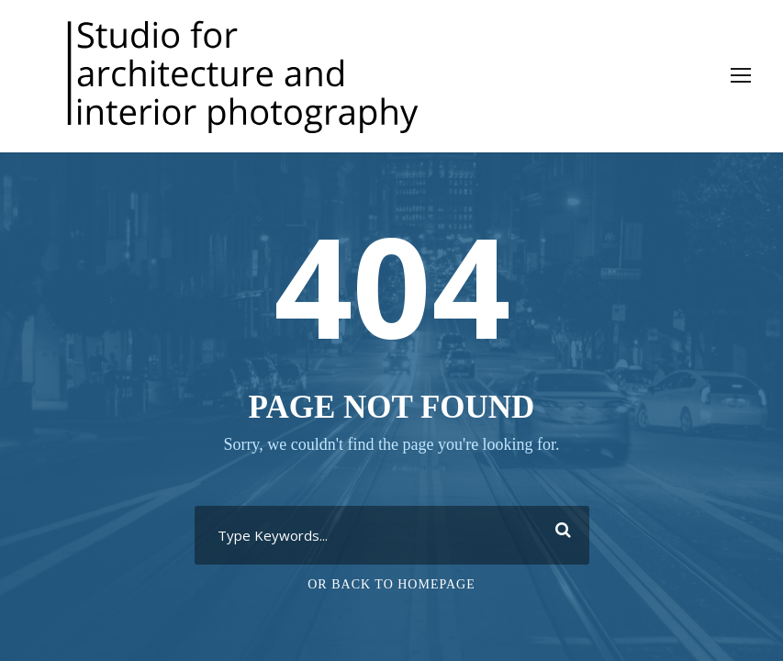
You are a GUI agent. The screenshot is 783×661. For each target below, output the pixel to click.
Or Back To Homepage (391, 584)
